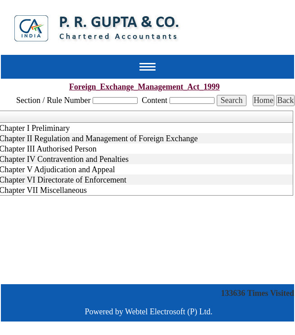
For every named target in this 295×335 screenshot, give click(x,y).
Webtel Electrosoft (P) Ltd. (169, 311)
